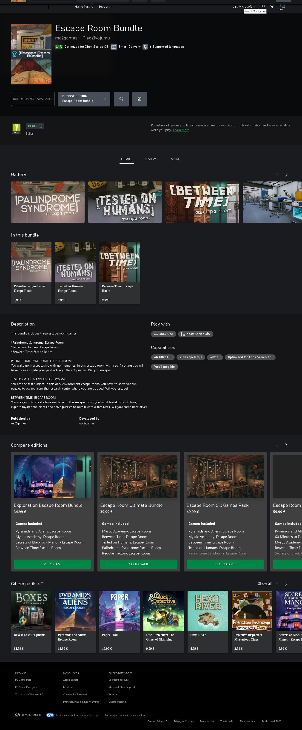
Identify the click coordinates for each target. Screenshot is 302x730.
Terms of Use (207, 721)
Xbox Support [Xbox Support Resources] (70, 679)
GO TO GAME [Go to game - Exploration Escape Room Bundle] (52, 564)
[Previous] (277, 174)
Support (104, 6)
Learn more (181, 130)
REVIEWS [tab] (151, 159)
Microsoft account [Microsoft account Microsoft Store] (118, 679)
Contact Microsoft (158, 721)
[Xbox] (61, 6)
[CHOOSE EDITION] (84, 99)
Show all (265, 583)
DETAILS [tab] (126, 159)
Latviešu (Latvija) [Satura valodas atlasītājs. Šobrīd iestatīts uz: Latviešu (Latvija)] (31, 714)
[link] (31, 273)
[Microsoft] (31, 6)
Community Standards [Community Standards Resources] (75, 694)
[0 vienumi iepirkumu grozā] (272, 5)
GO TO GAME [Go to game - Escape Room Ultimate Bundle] (139, 564)
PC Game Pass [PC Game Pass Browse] (23, 679)
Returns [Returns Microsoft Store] (112, 694)
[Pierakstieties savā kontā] (281, 6)
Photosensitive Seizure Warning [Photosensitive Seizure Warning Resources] (81, 701)
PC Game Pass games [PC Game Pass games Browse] (27, 686)
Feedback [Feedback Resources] (68, 686)
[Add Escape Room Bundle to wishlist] (121, 99)
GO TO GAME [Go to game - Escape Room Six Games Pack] (225, 564)
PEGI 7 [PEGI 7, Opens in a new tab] (35, 126)
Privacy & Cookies (184, 721)
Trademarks (227, 721)
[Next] (286, 174)
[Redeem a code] (139, 99)
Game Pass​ (82, 6)
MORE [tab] (175, 159)
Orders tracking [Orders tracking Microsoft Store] (117, 701)
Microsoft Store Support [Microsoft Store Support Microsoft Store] (121, 686)
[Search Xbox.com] (263, 6)
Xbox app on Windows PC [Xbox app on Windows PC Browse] (29, 694)
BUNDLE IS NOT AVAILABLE (32, 99)
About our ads (247, 721)
